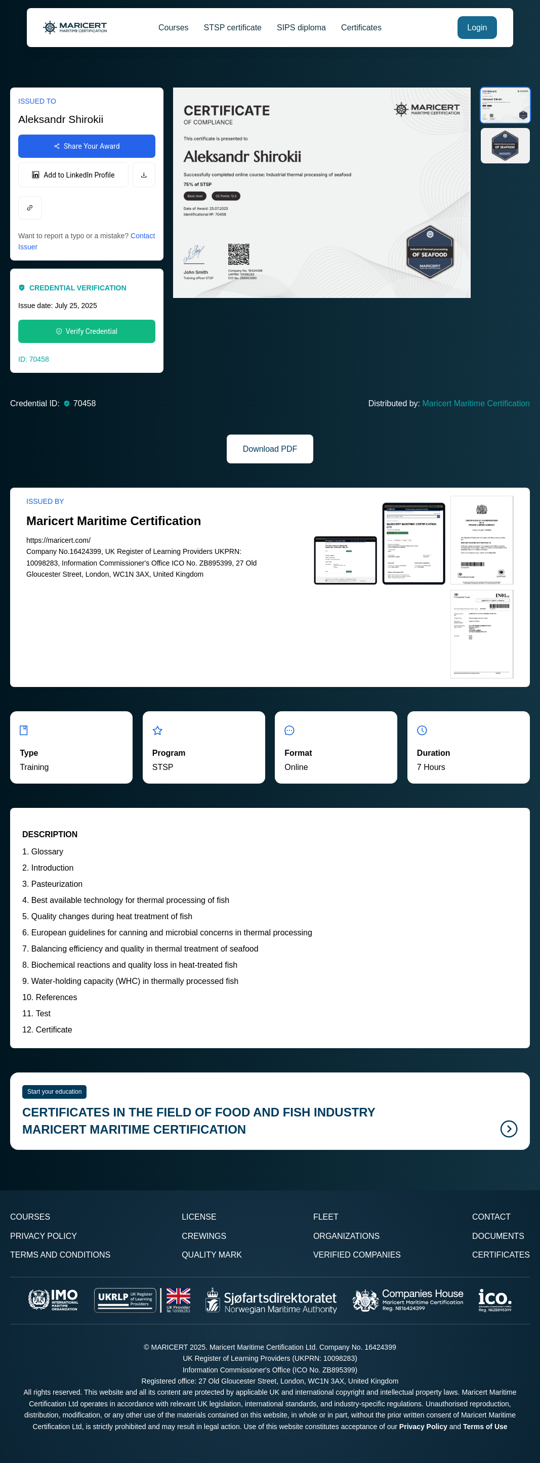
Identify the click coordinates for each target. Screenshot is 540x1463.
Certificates (361, 27)
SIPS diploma (301, 27)
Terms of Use (485, 1427)
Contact (491, 1217)
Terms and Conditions (60, 1255)
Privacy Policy (43, 1236)
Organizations (346, 1236)
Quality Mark (212, 1255)
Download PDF (270, 449)
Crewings (204, 1236)
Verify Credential (86, 331)
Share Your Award (87, 146)
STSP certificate (233, 27)
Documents (498, 1236)
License (199, 1217)
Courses (173, 27)
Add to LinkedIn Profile (73, 175)
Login (477, 27)
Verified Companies (357, 1255)
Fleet (326, 1217)
